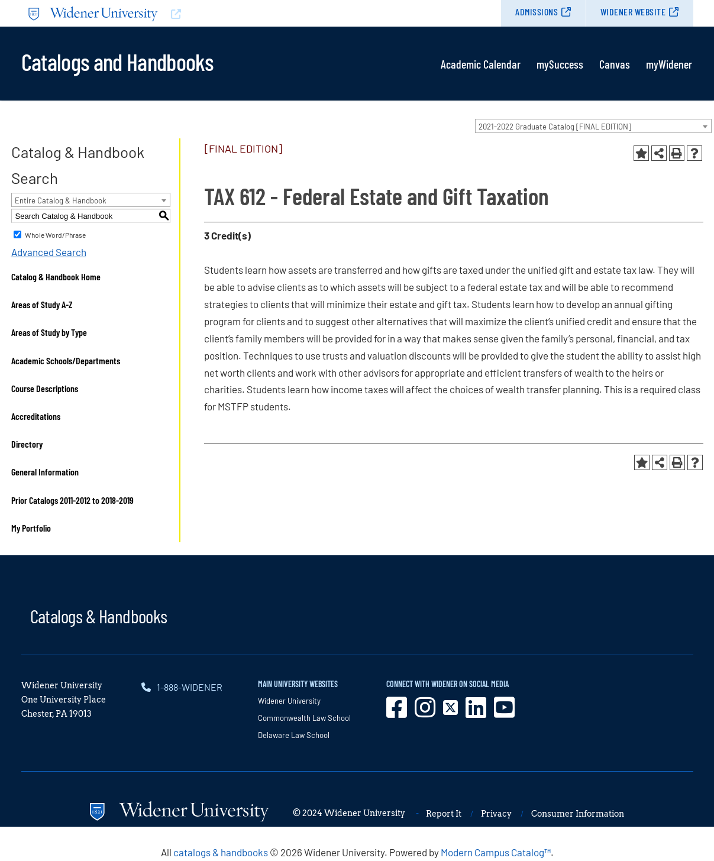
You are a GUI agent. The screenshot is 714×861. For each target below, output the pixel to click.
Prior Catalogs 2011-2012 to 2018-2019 (72, 500)
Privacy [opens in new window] (496, 813)
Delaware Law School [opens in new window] (293, 735)
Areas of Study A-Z (42, 304)
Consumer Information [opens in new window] (577, 813)
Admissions (536, 11)
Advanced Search (48, 252)
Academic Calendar (481, 64)
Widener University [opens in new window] (289, 700)
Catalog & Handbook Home (56, 276)
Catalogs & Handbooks (98, 615)
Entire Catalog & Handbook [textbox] (60, 200)
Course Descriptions (44, 388)
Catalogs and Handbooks (117, 61)
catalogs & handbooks (220, 852)
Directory (27, 443)
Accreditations (35, 416)
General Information (45, 471)
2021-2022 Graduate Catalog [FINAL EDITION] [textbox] (555, 126)
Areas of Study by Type (49, 332)
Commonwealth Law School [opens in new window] (304, 718)
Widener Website (633, 11)
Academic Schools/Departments (65, 360)
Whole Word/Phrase (55, 235)
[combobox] (593, 126)
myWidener (669, 64)
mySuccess (560, 64)
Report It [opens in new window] (443, 813)
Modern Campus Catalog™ (496, 852)
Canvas (614, 64)
